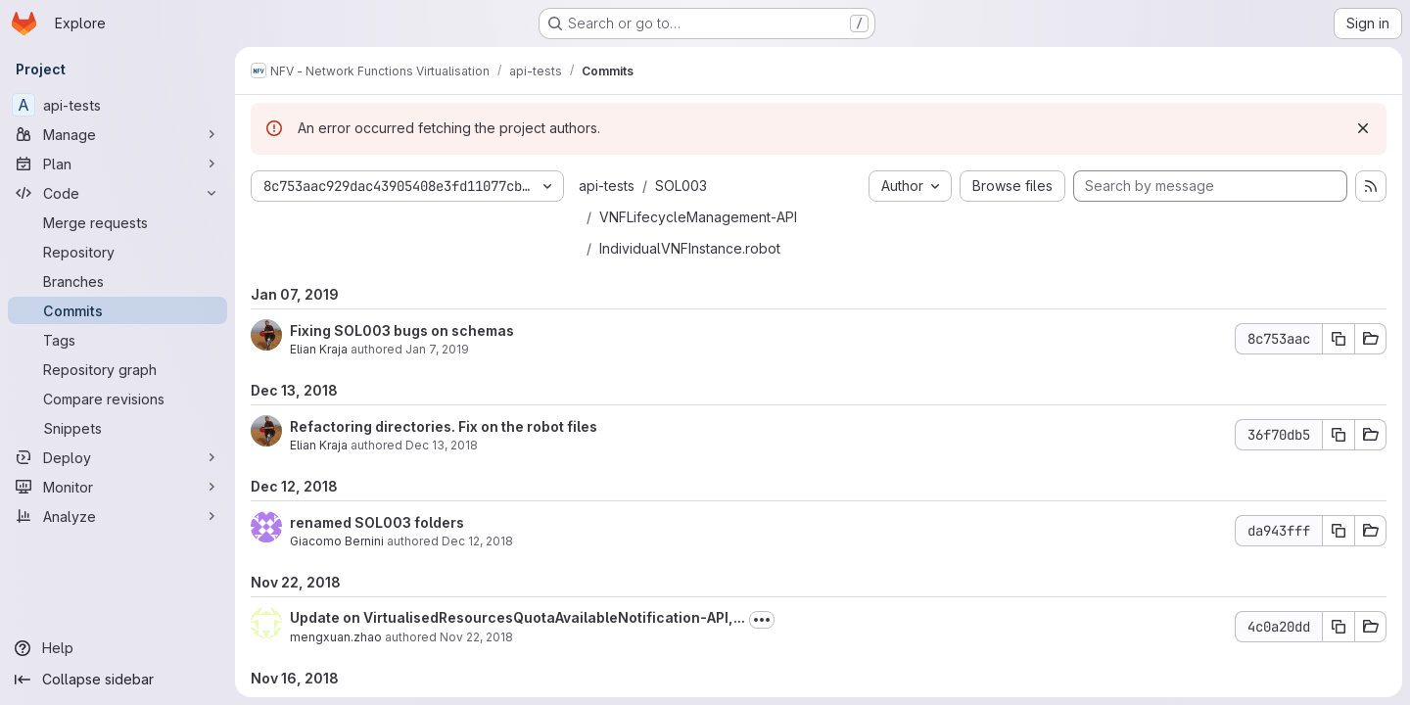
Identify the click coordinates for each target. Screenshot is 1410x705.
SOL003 (681, 185)
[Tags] (117, 339)
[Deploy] (117, 457)
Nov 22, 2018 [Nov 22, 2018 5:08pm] (476, 637)
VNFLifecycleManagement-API (698, 217)
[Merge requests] (117, 222)
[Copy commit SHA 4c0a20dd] (1338, 626)
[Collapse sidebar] (117, 679)
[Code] (117, 193)
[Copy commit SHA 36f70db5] (1338, 434)
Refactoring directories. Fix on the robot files (443, 426)
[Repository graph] (117, 369)
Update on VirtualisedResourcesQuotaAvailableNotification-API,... (517, 617)
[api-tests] (117, 104)
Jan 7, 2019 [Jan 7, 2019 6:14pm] (437, 349)
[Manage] (117, 134)
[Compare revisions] (117, 398)
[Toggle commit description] (762, 620)
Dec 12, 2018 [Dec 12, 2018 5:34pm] (477, 541)
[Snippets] (117, 428)
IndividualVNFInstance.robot (689, 248)
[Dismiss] (1363, 128)
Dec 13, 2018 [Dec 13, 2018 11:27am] (441, 445)
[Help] (117, 648)
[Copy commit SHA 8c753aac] (1338, 338)
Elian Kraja (319, 349)
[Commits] (117, 310)
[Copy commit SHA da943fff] (1338, 530)
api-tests (606, 185)
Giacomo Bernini (337, 541)
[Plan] (117, 163)
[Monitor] (117, 486)
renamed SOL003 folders (377, 522)
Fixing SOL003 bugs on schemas (402, 330)
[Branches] (117, 281)
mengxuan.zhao (336, 637)
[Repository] (117, 251)
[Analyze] (117, 516)
